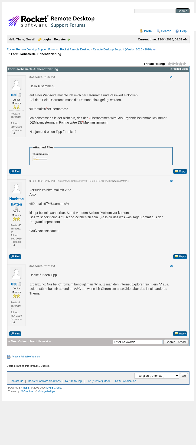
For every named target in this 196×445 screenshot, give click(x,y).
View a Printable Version (26, 356)
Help (183, 31)
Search (166, 31)
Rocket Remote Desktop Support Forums (32, 49)
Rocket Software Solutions (44, 381)
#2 (171, 181)
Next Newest (39, 341)
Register (60, 39)
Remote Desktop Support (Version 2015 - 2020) (122, 49)
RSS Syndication (125, 381)
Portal (148, 31)
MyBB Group (53, 387)
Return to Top (73, 381)
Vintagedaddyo (46, 391)
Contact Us (16, 381)
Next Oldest (19, 341)
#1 (171, 77)
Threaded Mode (178, 68)
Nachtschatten (119, 181)
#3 (171, 266)
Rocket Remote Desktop (75, 49)
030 (14, 95)
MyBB (26, 387)
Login (46, 39)
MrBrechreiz (28, 391)
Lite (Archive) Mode (98, 381)
